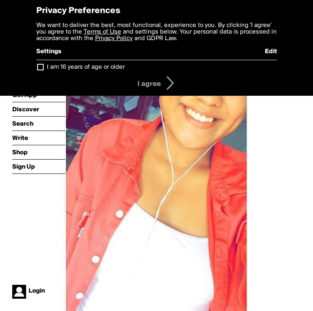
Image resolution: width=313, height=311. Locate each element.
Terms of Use (102, 32)
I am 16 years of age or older (86, 67)
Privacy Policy (114, 38)
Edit (271, 51)
